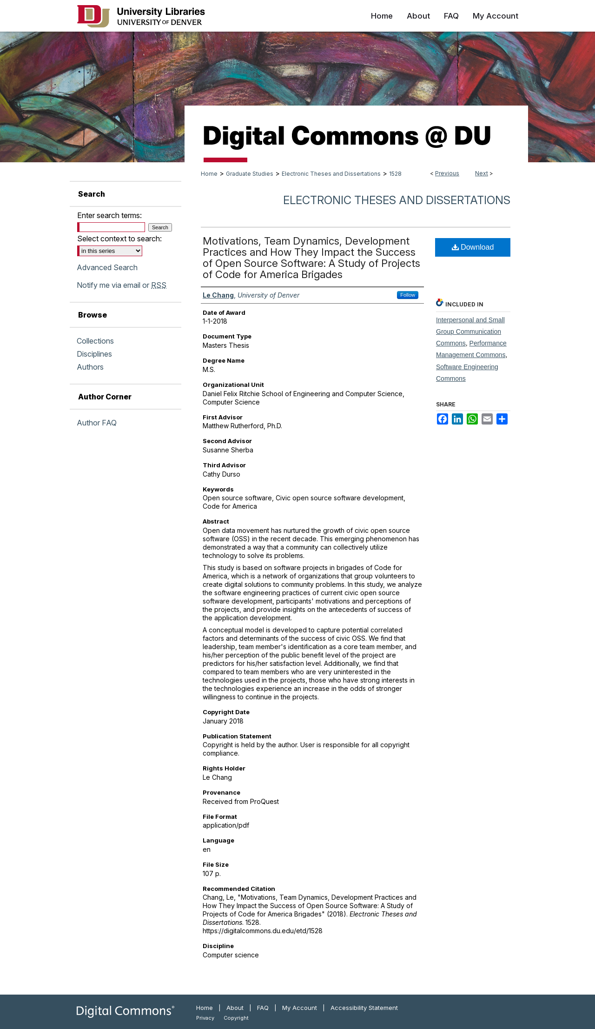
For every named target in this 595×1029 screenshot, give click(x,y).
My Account (299, 1007)
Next (481, 173)
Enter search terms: (109, 215)
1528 (395, 173)
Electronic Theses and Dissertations (331, 173)
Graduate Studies (249, 173)
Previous (447, 173)
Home (209, 173)
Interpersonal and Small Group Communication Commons (470, 331)
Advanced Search (107, 267)
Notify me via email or (121, 285)
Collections (95, 340)
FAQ (263, 1007)
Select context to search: (119, 238)
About (235, 1007)
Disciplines (94, 353)
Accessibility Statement (364, 1007)
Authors (90, 367)
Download (473, 247)
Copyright (236, 1018)
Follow (407, 295)
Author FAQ (97, 422)
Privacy (205, 1018)
